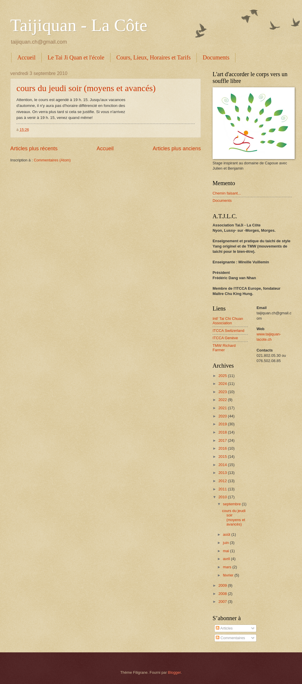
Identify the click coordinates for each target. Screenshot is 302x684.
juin (226, 542)
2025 (223, 375)
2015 (223, 456)
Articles (224, 628)
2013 (223, 472)
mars (227, 567)
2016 (223, 448)
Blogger (174, 672)
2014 (223, 465)
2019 (223, 424)
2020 (223, 416)
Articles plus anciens (177, 148)
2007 (223, 601)
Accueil (26, 57)
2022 (223, 400)
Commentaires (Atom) (52, 160)
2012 (223, 481)
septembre (232, 504)
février (228, 575)
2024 (223, 383)
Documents (216, 57)
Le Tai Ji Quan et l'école (75, 57)
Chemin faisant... (227, 193)
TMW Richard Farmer (224, 347)
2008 (223, 593)
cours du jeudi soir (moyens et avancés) (86, 88)
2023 (223, 392)
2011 (223, 489)
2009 (223, 585)
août (227, 534)
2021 (223, 408)
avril (227, 559)
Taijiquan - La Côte (78, 25)
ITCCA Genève (225, 338)
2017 (223, 440)
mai (226, 551)
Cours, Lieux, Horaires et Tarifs (153, 57)
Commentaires (230, 638)
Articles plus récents (33, 148)
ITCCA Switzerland (228, 330)
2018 (223, 432)
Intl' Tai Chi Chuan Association (228, 320)
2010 (223, 497)
